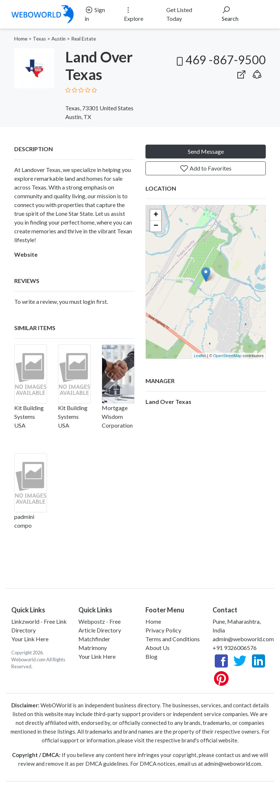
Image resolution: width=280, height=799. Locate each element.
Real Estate (83, 39)
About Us (157, 647)
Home (20, 39)
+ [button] (155, 215)
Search (230, 13)
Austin (58, 39)
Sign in (95, 13)
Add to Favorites (206, 168)
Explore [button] (133, 13)
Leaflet (200, 355)
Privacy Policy (163, 630)
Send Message (206, 151)
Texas (39, 39)
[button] (257, 72)
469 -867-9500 (220, 60)
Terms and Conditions (172, 638)
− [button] (155, 226)
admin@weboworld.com (243, 638)
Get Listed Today (179, 14)
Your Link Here (29, 638)
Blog (151, 656)
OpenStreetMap (227, 355)
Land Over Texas (168, 401)
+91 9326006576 (235, 647)
